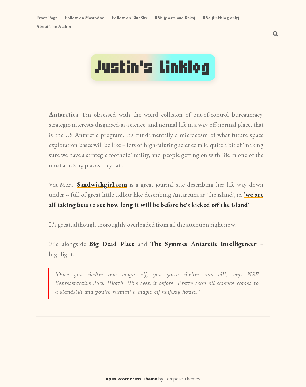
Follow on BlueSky (129, 17)
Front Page (47, 17)
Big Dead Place (111, 244)
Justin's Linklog (153, 67)
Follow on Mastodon (84, 17)
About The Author (54, 26)
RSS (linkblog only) (220, 17)
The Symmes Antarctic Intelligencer (203, 244)
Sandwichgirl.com (102, 184)
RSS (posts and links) (174, 17)
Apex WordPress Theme (131, 379)
